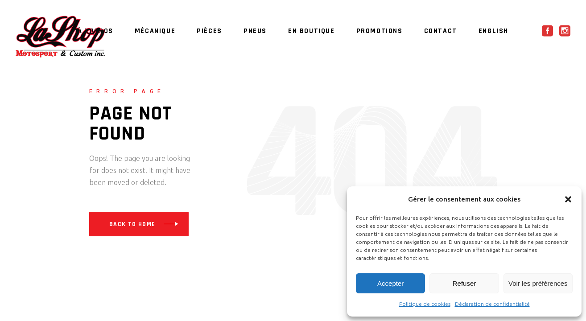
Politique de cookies (424, 304)
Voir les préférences (538, 283)
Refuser (464, 283)
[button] (568, 199)
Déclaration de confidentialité (492, 304)
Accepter (390, 283)
